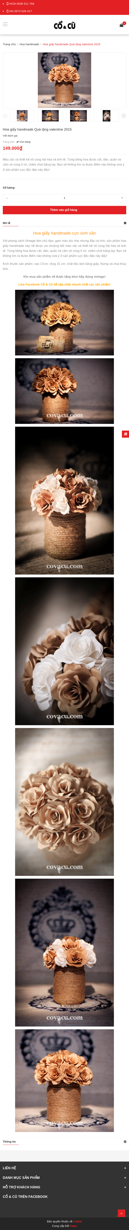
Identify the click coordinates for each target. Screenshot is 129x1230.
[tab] (64, 223)
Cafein (77, 1221)
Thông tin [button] (9, 1141)
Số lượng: (9, 187)
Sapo (73, 1225)
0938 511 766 (25, 3)
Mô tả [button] (6, 222)
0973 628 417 (23, 11)
